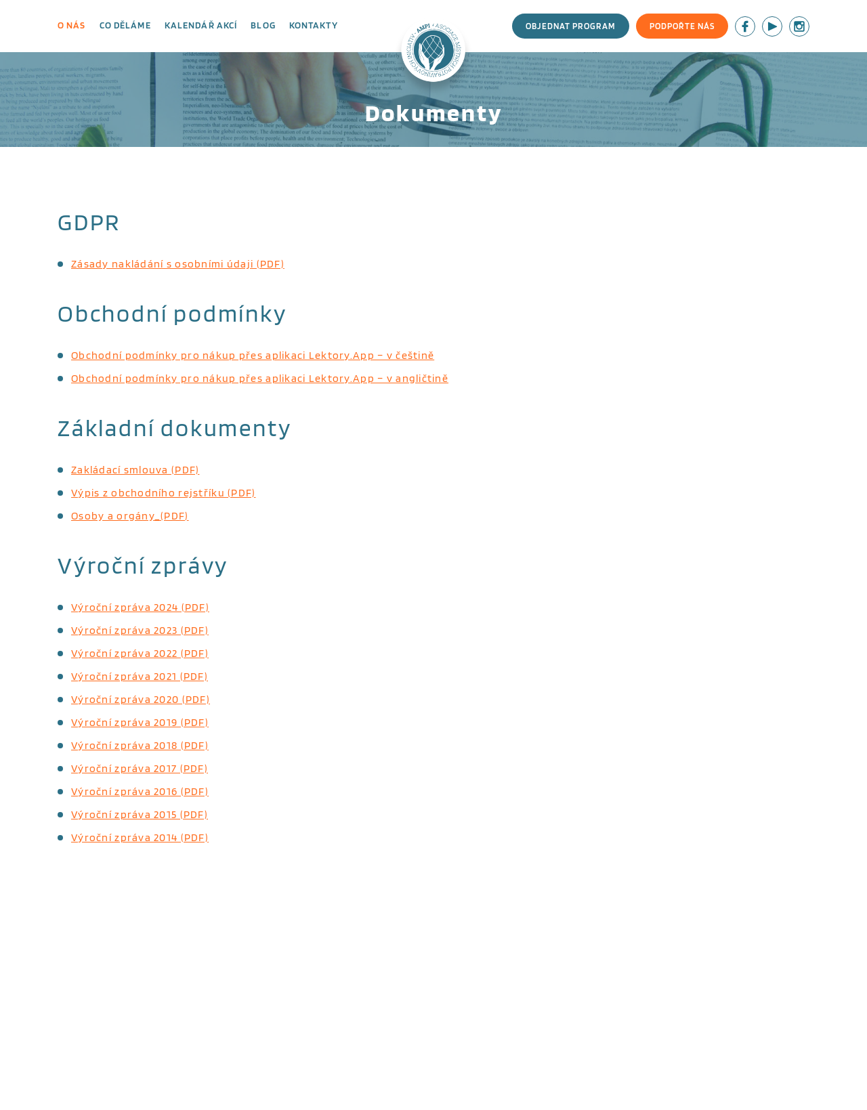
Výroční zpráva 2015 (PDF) (139, 814)
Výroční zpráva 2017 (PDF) (139, 768)
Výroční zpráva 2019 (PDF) (140, 722)
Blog (263, 25)
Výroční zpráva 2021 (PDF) (139, 676)
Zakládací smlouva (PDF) (135, 469)
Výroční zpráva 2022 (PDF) (140, 653)
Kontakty (313, 25)
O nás (72, 25)
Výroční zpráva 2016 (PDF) (140, 791)
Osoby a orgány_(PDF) (130, 515)
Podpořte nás (682, 26)
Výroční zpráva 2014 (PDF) (140, 837)
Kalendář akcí (201, 25)
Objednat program (571, 26)
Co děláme (125, 25)
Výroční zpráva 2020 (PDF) (140, 699)
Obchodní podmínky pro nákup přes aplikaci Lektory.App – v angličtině (259, 378)
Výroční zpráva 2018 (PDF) (140, 745)
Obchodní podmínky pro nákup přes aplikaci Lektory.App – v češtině (252, 355)
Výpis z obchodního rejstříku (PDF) (163, 492)
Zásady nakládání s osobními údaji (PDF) (177, 263)
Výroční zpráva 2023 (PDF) (140, 630)
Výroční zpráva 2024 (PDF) (140, 607)
